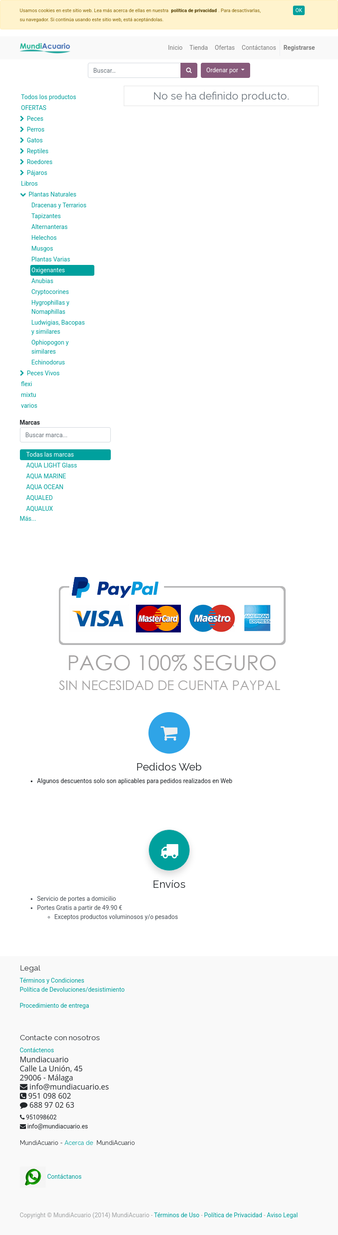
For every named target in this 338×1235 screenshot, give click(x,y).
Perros (36, 129)
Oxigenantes (48, 270)
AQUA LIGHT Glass (51, 465)
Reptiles (37, 151)
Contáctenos (37, 1050)
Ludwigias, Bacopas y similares (58, 327)
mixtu (28, 394)
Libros (29, 183)
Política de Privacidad (233, 1215)
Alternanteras (50, 226)
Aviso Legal (282, 1215)
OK (299, 10)
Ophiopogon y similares (50, 347)
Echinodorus (48, 362)
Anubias (43, 280)
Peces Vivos (43, 373)
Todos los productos (48, 97)
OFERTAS (34, 107)
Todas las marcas (50, 454)
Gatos (35, 140)
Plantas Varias (51, 259)
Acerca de (79, 1142)
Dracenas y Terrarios (59, 205)
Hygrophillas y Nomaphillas (51, 307)
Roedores (39, 161)
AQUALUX (39, 508)
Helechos (44, 237)
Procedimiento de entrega (54, 1005)
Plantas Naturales (53, 194)
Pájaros (37, 172)
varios (29, 405)
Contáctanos (51, 1176)
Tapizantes (46, 216)
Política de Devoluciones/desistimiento (72, 989)
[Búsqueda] (188, 70)
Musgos (42, 248)
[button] (226, 70)
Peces (35, 118)
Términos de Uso (177, 1215)
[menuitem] (175, 48)
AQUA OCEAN (45, 487)
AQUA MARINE (46, 476)
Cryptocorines (50, 291)
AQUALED (39, 497)
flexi (26, 383)
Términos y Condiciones (52, 980)
